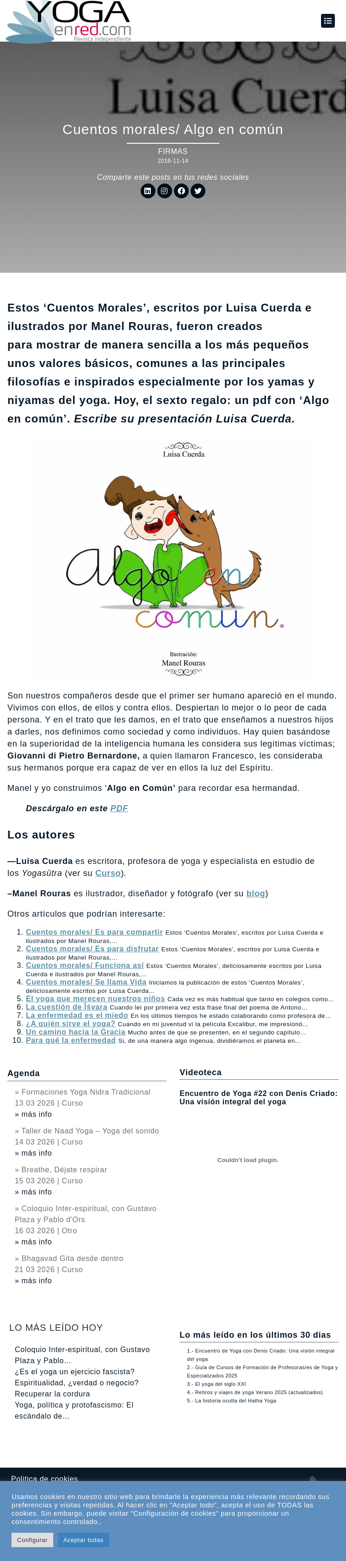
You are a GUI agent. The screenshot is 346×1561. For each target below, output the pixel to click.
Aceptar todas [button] (83, 1540)
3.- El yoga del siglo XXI (216, 1384)
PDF (119, 808)
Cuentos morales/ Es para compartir (94, 932)
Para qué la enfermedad (71, 1040)
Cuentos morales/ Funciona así (85, 965)
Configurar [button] (32, 1540)
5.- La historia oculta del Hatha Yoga (231, 1400)
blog (256, 893)
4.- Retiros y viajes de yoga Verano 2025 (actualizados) (255, 1392)
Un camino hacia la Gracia (75, 1032)
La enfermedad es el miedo (77, 1015)
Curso (108, 873)
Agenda (23, 1073)
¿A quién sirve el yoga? (71, 1024)
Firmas (173, 151)
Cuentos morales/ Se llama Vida (86, 982)
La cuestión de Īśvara (66, 1007)
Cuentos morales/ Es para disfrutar (92, 949)
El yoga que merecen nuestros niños (95, 999)
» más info (33, 1114)
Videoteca (200, 1072)
